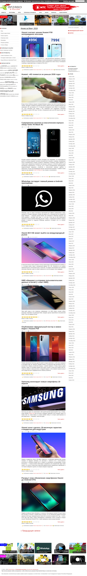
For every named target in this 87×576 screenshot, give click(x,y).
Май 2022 (71, 99)
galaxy (10, 70)
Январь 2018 (71, 220)
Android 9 (47, 525)
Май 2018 (71, 211)
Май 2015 (71, 294)
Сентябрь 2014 (72, 312)
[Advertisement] (77, 50)
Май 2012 (71, 377)
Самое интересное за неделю (12, 1)
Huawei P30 (48, 69)
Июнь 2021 (71, 125)
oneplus (8, 79)
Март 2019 (71, 187)
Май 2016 (71, 266)
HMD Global (48, 320)
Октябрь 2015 (72, 282)
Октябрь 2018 (72, 199)
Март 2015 (71, 299)
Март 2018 (71, 215)
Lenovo (11, 75)
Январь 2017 (71, 248)
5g (0, 66)
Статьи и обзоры (4, 44)
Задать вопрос (63, 12)
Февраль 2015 (72, 301)
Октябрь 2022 (72, 88)
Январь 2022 (71, 109)
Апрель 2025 (71, 76)
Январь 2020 (71, 164)
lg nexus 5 (2, 77)
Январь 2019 (71, 192)
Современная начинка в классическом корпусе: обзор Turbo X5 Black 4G (43, 123)
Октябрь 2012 (72, 366)
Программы (12, 12)
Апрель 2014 (71, 324)
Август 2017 (71, 231)
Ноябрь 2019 (71, 169)
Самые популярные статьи (6, 55)
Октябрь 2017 (72, 227)
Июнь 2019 (71, 180)
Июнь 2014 (71, 319)
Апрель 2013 (71, 352)
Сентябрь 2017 (72, 229)
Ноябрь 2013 (71, 336)
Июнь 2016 (71, 264)
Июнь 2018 (71, 208)
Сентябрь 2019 (72, 173)
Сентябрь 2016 (72, 257)
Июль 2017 (71, 234)
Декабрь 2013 (72, 333)
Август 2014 (71, 315)
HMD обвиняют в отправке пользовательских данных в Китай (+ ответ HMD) (42, 281)
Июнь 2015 (71, 292)
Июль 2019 (71, 178)
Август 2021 (71, 120)
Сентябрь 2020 (72, 146)
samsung (9, 82)
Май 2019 (71, 183)
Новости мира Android (5, 33)
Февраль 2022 (72, 106)
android (4, 66)
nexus (2, 79)
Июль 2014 (71, 317)
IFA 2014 (7, 75)
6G (46, 118)
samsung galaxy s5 (5, 86)
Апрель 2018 (71, 213)
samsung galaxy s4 (11, 84)
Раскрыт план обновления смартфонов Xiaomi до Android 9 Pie (42, 479)
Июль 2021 (71, 122)
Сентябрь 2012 (72, 368)
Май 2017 (71, 238)
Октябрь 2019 (72, 171)
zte (13, 88)
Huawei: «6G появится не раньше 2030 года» (41, 74)
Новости (3, 12)
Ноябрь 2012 (71, 363)
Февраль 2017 (72, 245)
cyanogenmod (5, 70)
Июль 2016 (71, 261)
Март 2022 (71, 104)
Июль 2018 (71, 206)
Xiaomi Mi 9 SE (48, 275)
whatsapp (5, 88)
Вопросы (53, 12)
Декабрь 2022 (72, 83)
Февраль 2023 (72, 78)
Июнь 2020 (71, 153)
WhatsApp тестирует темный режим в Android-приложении (42, 182)
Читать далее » (61, 66)
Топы (40, 12)
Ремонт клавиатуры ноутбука (6, 50)
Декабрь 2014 (72, 305)
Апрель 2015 (71, 296)
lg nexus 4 (16, 75)
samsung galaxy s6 (13, 86)
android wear (10, 68)
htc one (16, 72)
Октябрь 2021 (72, 116)
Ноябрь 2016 (71, 252)
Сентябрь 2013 (72, 340)
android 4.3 (9, 66)
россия (17, 96)
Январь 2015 (71, 303)
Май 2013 (71, 350)
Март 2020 (71, 160)
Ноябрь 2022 (71, 85)
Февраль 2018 (72, 217)
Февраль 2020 (72, 162)
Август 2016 (71, 259)
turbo (45, 176)
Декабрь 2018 (72, 194)
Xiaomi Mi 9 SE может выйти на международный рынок (43, 234)
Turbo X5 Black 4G (38, 170)
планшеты (55, 1)
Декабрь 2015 (72, 278)
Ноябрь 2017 (71, 224)
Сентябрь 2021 (72, 118)
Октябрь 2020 (72, 143)
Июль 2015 (71, 289)
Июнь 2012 (71, 375)
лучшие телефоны (10, 96)
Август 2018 (71, 204)
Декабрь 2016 (72, 250)
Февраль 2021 (72, 134)
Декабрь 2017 (72, 222)
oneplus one (12, 79)
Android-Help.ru (11, 569)
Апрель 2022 (71, 102)
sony (2, 88)
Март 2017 (71, 243)
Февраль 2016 (72, 273)
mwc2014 (13, 77)
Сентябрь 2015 (72, 285)
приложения (36, 1)
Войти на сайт (68, 1)
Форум (46, 12)
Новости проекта (4, 35)
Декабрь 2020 (72, 139)
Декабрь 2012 (72, 361)
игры (42, 1)
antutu (14, 68)
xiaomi (10, 88)
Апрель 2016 (71, 268)
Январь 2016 (71, 275)
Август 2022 (71, 92)
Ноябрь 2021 (71, 113)
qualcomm (2, 82)
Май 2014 (71, 322)
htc (13, 73)
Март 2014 (71, 326)
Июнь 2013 (71, 347)
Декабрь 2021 (72, 111)
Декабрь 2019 (72, 166)
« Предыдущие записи (30, 531)
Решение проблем (5, 42)
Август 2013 (71, 343)
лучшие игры (11, 94)
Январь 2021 (71, 136)
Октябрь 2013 (72, 338)
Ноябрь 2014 (71, 308)
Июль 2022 (71, 95)
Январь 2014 (71, 331)
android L (5, 68)
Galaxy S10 (31, 413)
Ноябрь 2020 (71, 141)
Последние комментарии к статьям (8, 57)
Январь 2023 (71, 81)
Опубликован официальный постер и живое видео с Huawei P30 (41, 328)
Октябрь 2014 (72, 310)
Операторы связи (4, 37)
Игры (19, 12)
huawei (2, 75)
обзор (47, 176)
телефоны (48, 1)
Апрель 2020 (71, 157)
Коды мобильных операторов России (8, 60)
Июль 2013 (71, 345)
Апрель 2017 (71, 241)
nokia (5, 79)
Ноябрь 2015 (71, 280)
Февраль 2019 (72, 190)
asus (1, 70)
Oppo (16, 79)
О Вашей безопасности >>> (74, 71)
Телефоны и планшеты (30, 12)
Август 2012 (71, 370)
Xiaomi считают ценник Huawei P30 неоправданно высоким (37, 33)
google (15, 70)
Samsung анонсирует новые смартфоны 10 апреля (41, 382)
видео (15, 88)
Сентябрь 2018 (72, 201)
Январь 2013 (71, 359)
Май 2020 (71, 155)
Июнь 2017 (71, 236)
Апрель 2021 (71, 129)
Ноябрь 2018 (71, 197)
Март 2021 (71, 132)
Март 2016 (71, 271)
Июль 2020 (71, 150)
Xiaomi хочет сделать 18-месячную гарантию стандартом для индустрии (42, 428)
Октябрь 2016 (72, 255)
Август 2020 (71, 148)
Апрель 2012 (71, 380)
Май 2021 (71, 127)
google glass (2, 72)
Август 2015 (71, 287)
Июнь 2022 (71, 97)
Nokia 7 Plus (55, 320)
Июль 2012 (71, 373)
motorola (8, 77)
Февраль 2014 (72, 329)
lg (13, 75)
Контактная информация (32, 569)
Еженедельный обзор (76, 30)
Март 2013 (71, 354)
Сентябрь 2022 (72, 90)
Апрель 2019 (71, 185)
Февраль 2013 (72, 356)
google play (8, 72)
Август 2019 (71, 176)
